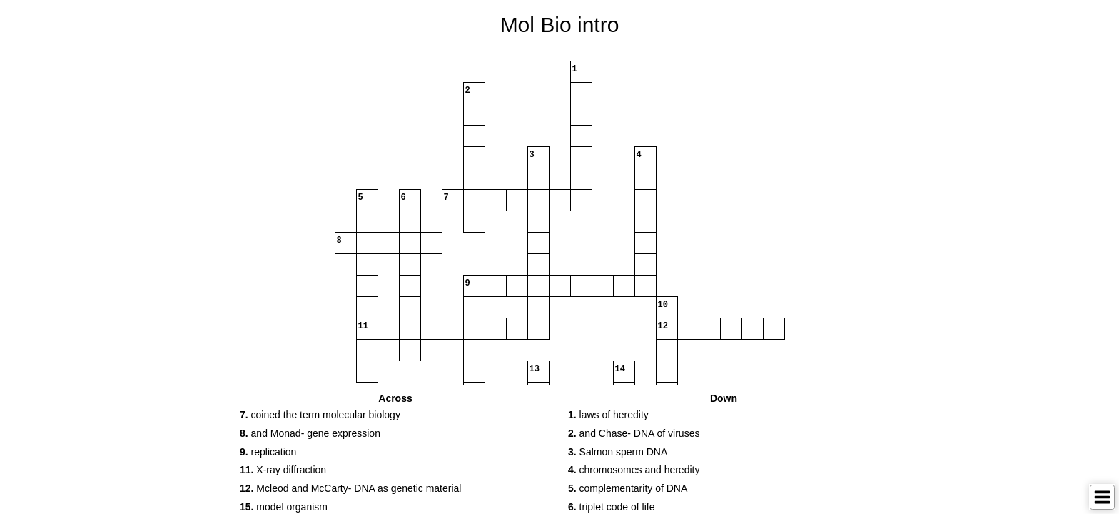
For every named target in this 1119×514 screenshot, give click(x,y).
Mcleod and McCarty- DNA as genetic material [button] (350, 488)
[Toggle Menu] (1102, 497)
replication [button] (268, 452)
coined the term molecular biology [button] (320, 414)
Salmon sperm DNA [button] (617, 452)
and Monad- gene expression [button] (310, 433)
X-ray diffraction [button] (283, 469)
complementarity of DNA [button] (627, 488)
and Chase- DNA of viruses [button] (633, 433)
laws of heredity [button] (608, 414)
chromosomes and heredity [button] (633, 469)
